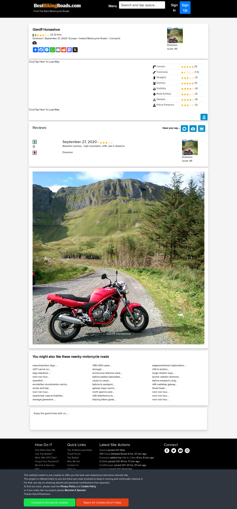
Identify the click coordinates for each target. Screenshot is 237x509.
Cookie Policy (88, 486)
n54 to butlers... (160, 369)
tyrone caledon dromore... (166, 377)
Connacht (115, 38)
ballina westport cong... (165, 380)
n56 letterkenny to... (103, 395)
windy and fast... (41, 388)
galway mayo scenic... (104, 388)
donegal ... (98, 369)
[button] (45, 258)
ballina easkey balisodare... (107, 377)
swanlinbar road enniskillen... (48, 395)
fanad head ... (159, 388)
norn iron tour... (41, 377)
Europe (73, 38)
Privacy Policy (68, 486)
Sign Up (185, 8)
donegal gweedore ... (44, 399)
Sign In (174, 8)
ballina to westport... (103, 384)
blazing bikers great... (104, 399)
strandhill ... (39, 380)
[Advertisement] (88, 86)
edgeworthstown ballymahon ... (169, 365)
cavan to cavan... (101, 380)
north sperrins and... (103, 392)
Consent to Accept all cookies (49, 502)
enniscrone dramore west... (107, 373)
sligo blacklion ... (42, 373)
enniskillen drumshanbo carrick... (51, 384)
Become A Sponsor (75, 490)
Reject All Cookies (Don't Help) (102, 502)
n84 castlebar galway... (164, 384)
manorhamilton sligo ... (45, 365)
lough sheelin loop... (163, 373)
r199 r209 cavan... (102, 365)
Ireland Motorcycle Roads (93, 38)
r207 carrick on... (42, 369)
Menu (112, 6)
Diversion (38, 38)
